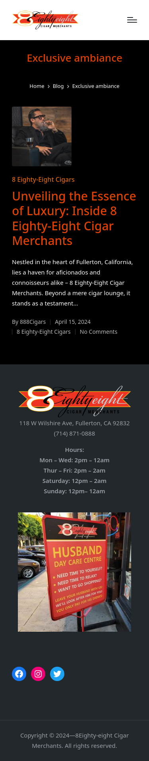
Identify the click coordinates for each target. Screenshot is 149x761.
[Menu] (132, 20)
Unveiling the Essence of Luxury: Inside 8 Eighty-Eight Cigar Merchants (74, 218)
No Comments (99, 331)
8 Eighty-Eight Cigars (43, 179)
